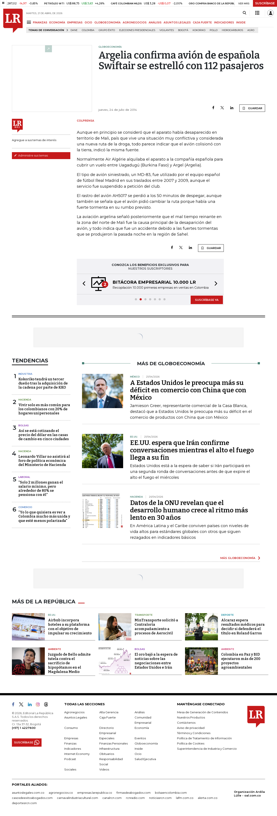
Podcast (70, 759)
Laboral (24, 477)
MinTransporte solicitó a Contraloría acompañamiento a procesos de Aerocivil (156, 626)
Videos (104, 769)
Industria (25, 373)
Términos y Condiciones (193, 733)
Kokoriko (199, 30)
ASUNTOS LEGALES (177, 22)
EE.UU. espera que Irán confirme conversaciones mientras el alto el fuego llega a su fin (192, 450)
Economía (142, 728)
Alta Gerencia (108, 712)
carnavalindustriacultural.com (77, 798)
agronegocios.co (61, 792)
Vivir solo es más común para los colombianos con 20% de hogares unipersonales (44, 409)
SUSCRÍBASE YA (207, 299)
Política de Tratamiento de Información (204, 738)
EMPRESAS (74, 22)
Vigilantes (166, 30)
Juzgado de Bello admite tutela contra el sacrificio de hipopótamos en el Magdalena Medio (69, 663)
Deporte (227, 614)
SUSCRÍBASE (265, 3)
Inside (139, 748)
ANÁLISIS (155, 22)
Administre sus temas (31, 155)
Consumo (71, 728)
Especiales (106, 738)
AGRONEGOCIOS (135, 22)
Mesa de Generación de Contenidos (202, 712)
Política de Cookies (190, 743)
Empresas (71, 738)
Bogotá (183, 30)
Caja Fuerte (107, 717)
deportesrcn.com (24, 803)
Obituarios (106, 754)
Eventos (140, 738)
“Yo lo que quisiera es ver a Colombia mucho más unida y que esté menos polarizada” (44, 516)
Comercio (25, 507)
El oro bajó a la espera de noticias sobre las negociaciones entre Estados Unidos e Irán (156, 660)
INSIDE (241, 22)
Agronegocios (74, 712)
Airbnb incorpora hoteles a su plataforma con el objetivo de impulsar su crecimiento (70, 626)
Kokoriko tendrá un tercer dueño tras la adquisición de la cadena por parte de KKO (43, 383)
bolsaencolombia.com (171, 792)
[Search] (244, 13)
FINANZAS (40, 22)
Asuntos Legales (75, 717)
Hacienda (24, 399)
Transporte (144, 614)
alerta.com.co (207, 798)
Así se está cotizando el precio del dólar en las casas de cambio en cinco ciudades (43, 435)
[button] (83, 284)
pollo (213, 30)
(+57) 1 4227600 (23, 728)
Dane (74, 30)
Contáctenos (186, 722)
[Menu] (29, 22)
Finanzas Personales (113, 743)
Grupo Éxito (107, 30)
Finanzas (70, 743)
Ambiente (54, 649)
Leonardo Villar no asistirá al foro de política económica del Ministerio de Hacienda (44, 460)
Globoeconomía (146, 743)
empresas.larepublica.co (94, 792)
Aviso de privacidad (191, 728)
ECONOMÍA (57, 22)
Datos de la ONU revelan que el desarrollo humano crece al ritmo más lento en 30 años (189, 510)
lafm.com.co (184, 798)
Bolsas (23, 425)
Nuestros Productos (191, 717)
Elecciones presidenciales (137, 30)
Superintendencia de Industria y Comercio (207, 748)
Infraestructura (109, 748)
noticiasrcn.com (160, 798)
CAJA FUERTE (202, 22)
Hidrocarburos (232, 30)
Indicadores (72, 748)
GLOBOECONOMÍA (107, 22)
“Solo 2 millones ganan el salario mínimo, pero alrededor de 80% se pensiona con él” (40, 488)
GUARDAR (252, 108)
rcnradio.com (135, 798)
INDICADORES (224, 22)
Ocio (138, 754)
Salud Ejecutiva (145, 759)
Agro (250, 30)
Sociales (70, 769)
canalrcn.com (112, 798)
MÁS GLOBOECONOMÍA (237, 558)
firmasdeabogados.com (133, 792)
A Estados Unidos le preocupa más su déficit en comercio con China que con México (188, 390)
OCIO (88, 22)
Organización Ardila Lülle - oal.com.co (249, 793)
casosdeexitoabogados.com (32, 798)
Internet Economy (77, 754)
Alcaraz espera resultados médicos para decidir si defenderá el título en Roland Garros (243, 626)
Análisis (140, 712)
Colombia (88, 30)
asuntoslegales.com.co (28, 792)
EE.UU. (52, 614)
